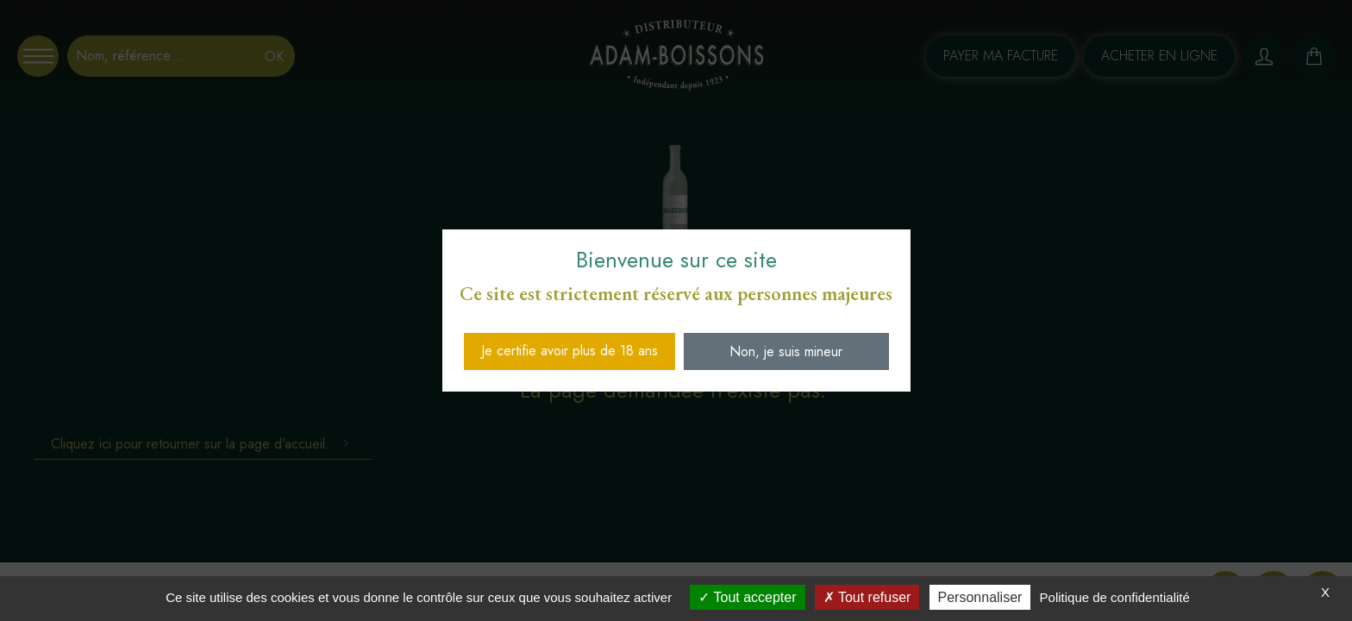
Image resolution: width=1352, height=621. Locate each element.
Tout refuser (867, 597)
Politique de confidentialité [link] (1115, 597)
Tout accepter (747, 597)
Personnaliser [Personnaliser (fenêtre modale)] (980, 597)
